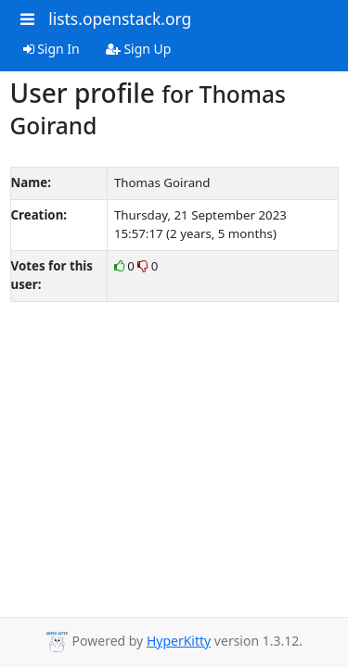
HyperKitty (179, 640)
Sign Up (139, 48)
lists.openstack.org (119, 18)
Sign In (51, 48)
